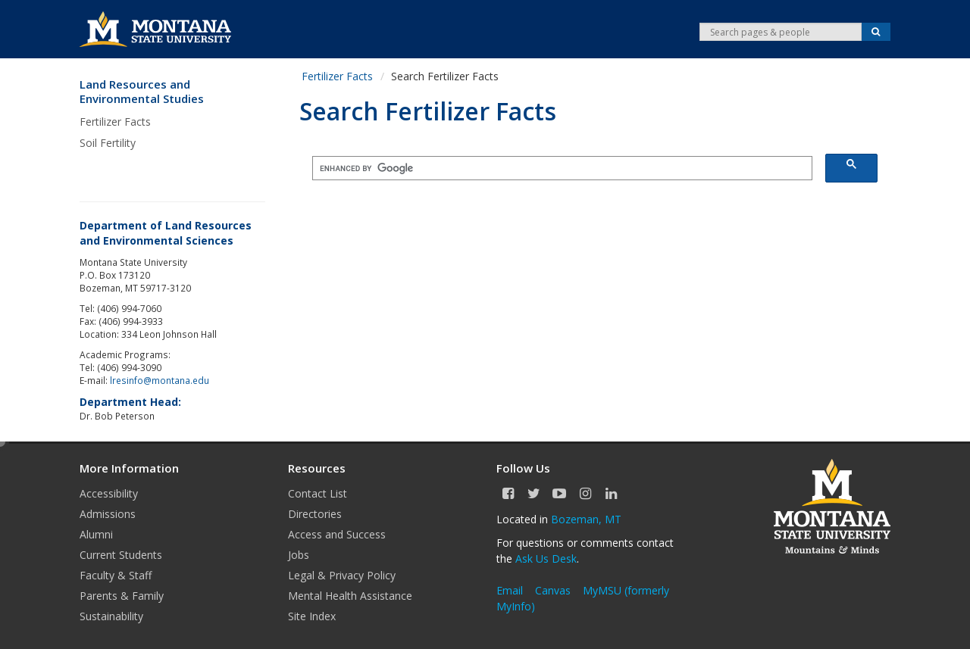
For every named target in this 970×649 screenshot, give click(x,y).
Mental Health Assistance (350, 595)
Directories (315, 514)
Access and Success (337, 534)
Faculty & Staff (116, 575)
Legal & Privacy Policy (342, 575)
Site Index (312, 616)
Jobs (298, 555)
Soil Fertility (108, 143)
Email (509, 590)
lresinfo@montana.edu (159, 380)
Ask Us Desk (546, 558)
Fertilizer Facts (115, 121)
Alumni (96, 534)
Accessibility (109, 493)
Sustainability (111, 616)
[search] (558, 168)
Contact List (317, 493)
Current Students (121, 555)
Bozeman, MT (586, 519)
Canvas (553, 590)
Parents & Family (122, 595)
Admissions (108, 514)
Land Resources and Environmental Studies (142, 92)
